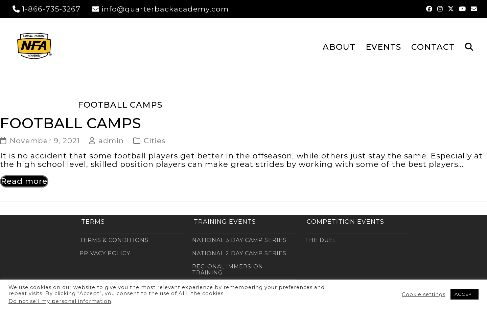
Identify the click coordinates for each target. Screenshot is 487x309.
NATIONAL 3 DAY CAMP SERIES (239, 240)
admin (111, 140)
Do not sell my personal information (59, 301)
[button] (469, 46)
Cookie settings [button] (423, 294)
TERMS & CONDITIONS (113, 240)
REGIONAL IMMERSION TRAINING (227, 269)
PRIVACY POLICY (104, 253)
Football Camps (70, 123)
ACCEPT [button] (464, 294)
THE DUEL (321, 240)
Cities (154, 140)
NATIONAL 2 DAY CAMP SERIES (239, 253)
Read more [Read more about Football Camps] (24, 181)
